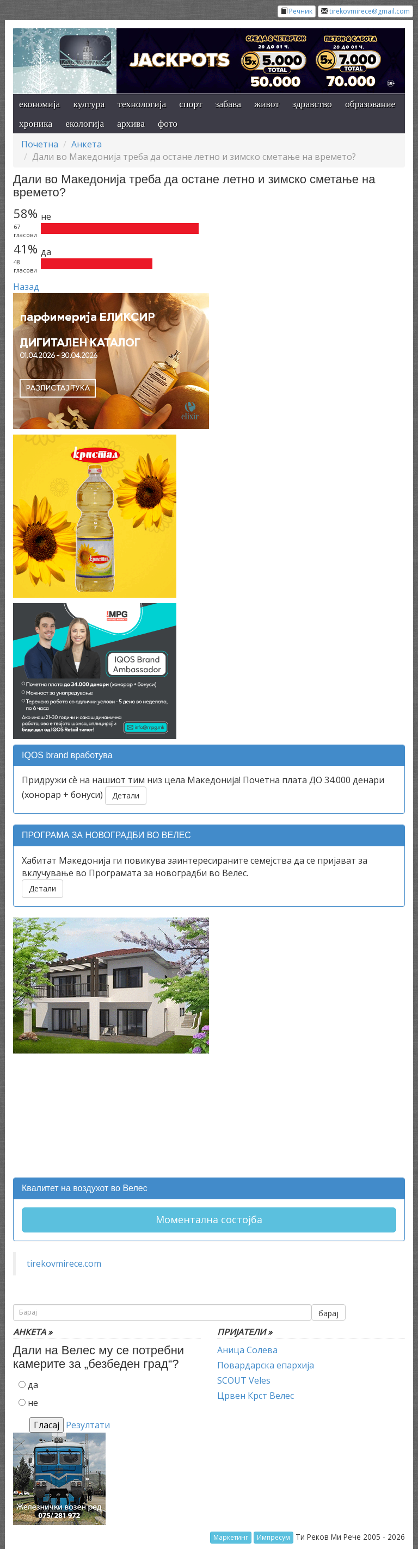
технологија (142, 103)
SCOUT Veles (244, 1380)
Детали (125, 795)
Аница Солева (247, 1350)
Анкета (86, 144)
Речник (300, 11)
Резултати (88, 1425)
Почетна (39, 144)
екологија (84, 123)
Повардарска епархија (265, 1365)
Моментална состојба (209, 1219)
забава (228, 103)
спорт (190, 103)
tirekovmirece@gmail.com (369, 11)
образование (370, 103)
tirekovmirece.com (64, 1263)
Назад (26, 287)
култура (88, 103)
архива (131, 123)
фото (167, 123)
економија (39, 103)
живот (266, 103)
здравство (312, 103)
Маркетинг (230, 1537)
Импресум (273, 1537)
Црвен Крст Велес (255, 1396)
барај (328, 1313)
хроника (35, 123)
